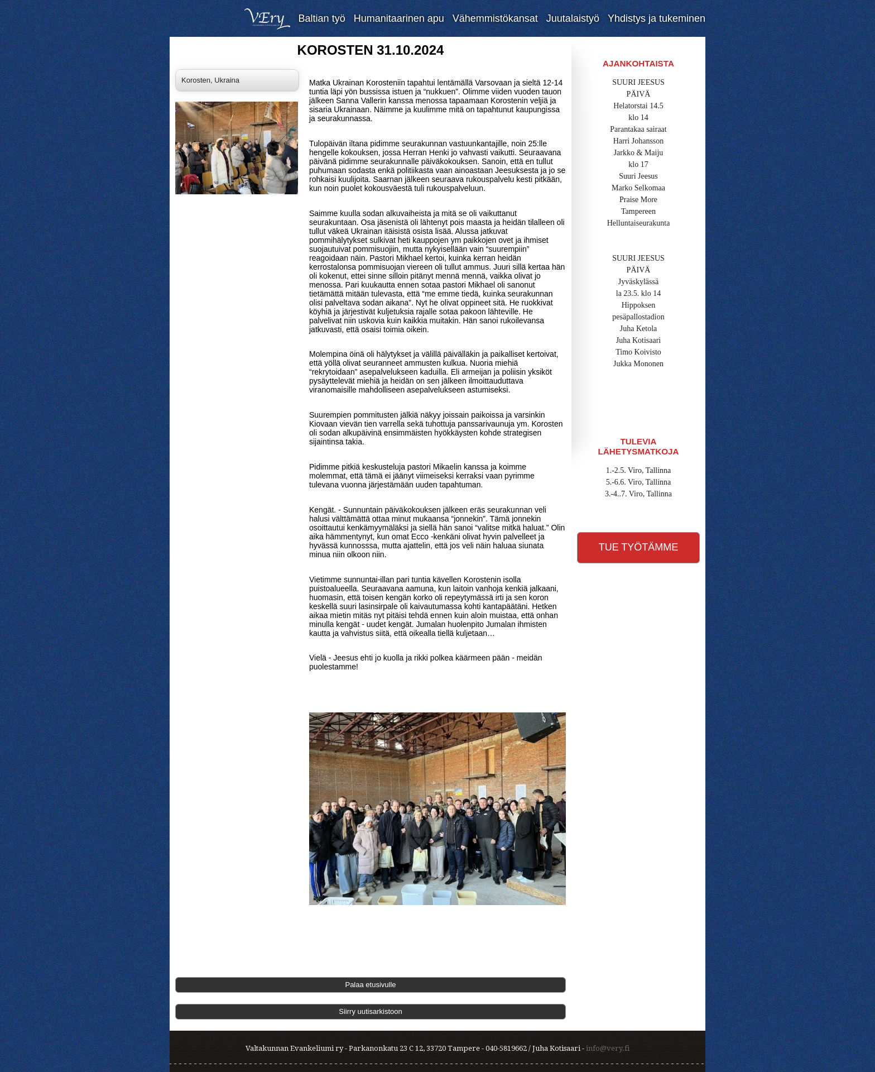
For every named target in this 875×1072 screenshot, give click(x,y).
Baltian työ (322, 18)
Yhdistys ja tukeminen (656, 18)
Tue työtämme (639, 547)
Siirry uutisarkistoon (370, 1011)
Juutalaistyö (572, 18)
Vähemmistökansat (495, 18)
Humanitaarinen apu (399, 18)
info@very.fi (607, 1048)
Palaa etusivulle (370, 984)
